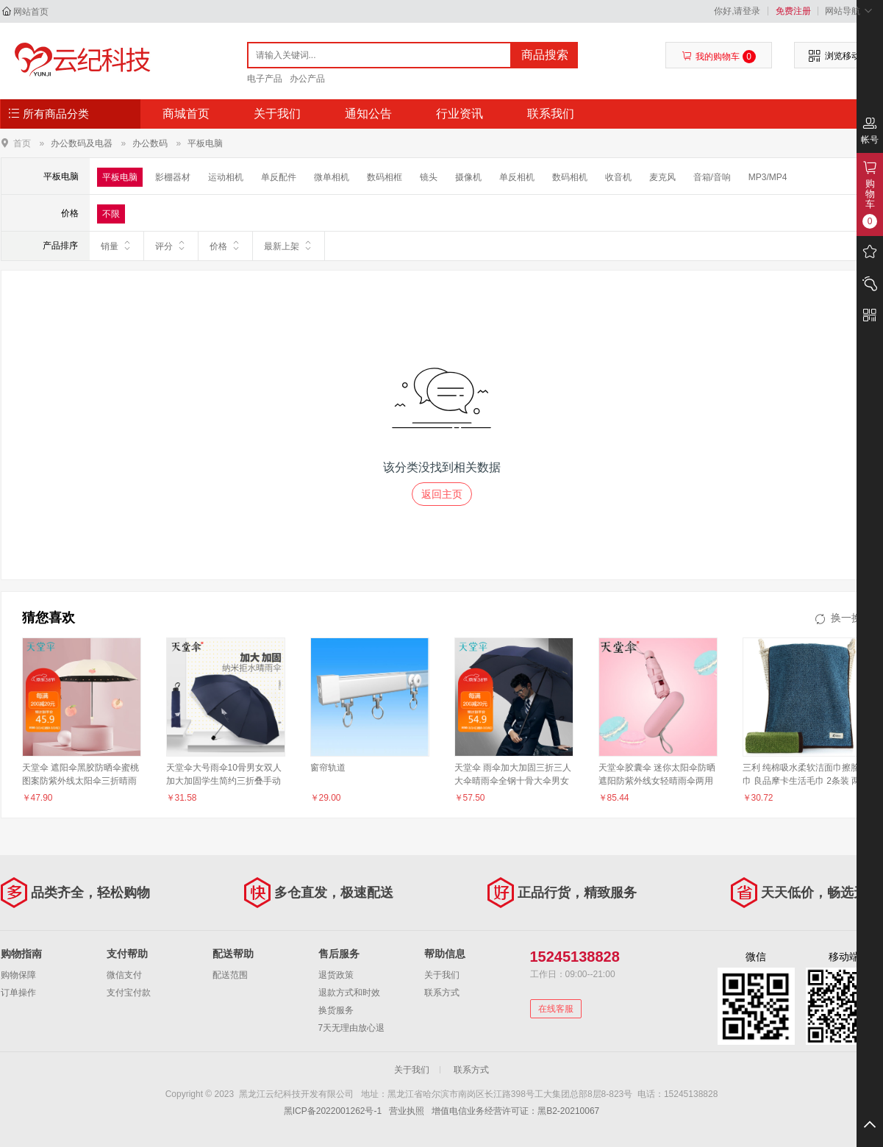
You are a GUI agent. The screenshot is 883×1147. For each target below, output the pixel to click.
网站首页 (31, 12)
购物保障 (18, 975)
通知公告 (368, 113)
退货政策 (336, 975)
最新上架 (288, 246)
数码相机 (569, 177)
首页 (22, 143)
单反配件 (278, 177)
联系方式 (442, 992)
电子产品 (264, 79)
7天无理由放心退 (351, 1028)
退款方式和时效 (349, 992)
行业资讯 (459, 113)
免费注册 (793, 11)
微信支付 (124, 975)
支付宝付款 (129, 992)
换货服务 (336, 1010)
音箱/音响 (712, 177)
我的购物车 (719, 56)
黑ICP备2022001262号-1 (333, 1111)
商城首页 (186, 113)
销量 (116, 246)
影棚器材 (172, 177)
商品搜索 (544, 55)
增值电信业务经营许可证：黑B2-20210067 (515, 1111)
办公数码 (150, 143)
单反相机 (517, 177)
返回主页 (441, 494)
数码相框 (384, 177)
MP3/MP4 (767, 177)
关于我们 (277, 113)
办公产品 (307, 79)
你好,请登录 (737, 11)
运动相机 (225, 177)
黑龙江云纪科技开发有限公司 (79, 60)
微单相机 (331, 177)
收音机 (618, 177)
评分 (171, 246)
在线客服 (555, 1009)
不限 (111, 214)
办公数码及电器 (81, 143)
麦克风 (662, 177)
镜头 (428, 177)
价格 (225, 246)
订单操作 (18, 992)
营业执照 (406, 1111)
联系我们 (550, 113)
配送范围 (230, 975)
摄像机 (468, 177)
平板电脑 (205, 143)
